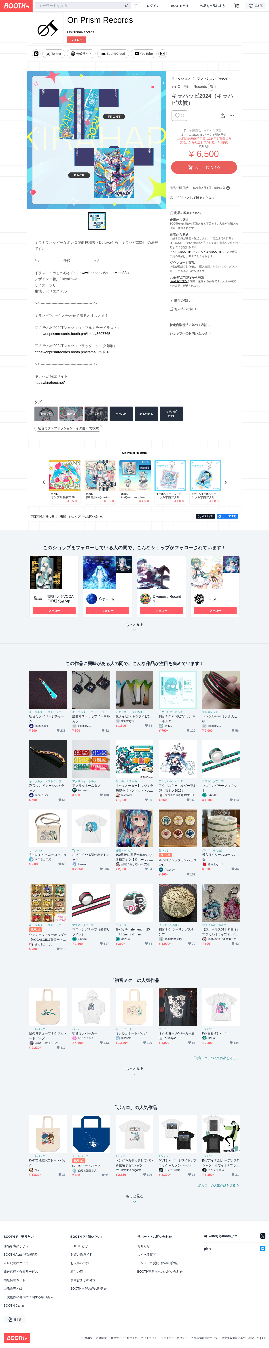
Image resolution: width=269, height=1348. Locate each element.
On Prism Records (134, 452)
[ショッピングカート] (237, 6)
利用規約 (101, 1338)
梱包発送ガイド (14, 1280)
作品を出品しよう (212, 5)
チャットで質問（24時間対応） (159, 1263)
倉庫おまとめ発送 (82, 1280)
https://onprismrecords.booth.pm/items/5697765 (72, 334)
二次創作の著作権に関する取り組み (29, 1297)
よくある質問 (146, 1254)
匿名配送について (16, 1263)
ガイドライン (149, 1338)
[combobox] (83, 5)
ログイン (153, 5)
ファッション (181, 78)
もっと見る (134, 628)
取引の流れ (182, 300)
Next (225, 482)
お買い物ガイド (81, 1254)
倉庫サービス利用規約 (124, 1338)
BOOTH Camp (14, 1305)
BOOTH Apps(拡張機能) (20, 1254)
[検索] (126, 6)
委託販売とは (13, 1288)
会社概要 (87, 1338)
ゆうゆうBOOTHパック (215, 251)
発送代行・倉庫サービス (21, 1271)
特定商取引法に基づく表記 (188, 325)
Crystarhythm (110, 599)
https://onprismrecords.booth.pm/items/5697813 (72, 352)
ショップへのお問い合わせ (188, 333)
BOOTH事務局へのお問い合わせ (160, 1271)
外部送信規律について (204, 1338)
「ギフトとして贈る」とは (193, 197)
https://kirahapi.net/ (50, 382)
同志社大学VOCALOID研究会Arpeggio (60, 601)
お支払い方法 (183, 309)
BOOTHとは (180, 5)
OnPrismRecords (80, 32)
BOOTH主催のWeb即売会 (88, 1288)
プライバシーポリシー (174, 1338)
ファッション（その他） (214, 78)
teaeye (212, 599)
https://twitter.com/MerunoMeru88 (100, 273)
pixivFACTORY (179, 281)
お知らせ (143, 1246)
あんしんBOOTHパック (184, 251)
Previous (44, 482)
